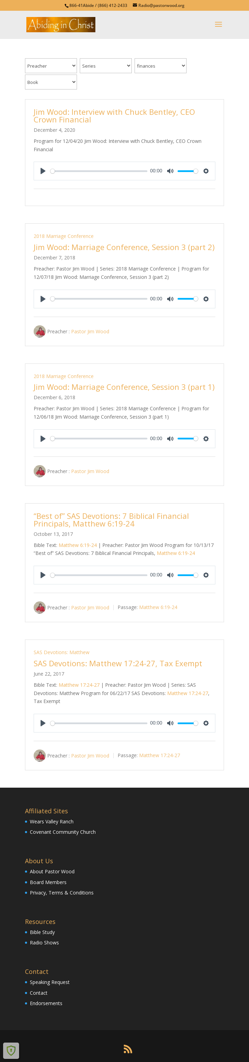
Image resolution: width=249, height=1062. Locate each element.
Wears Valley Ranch (52, 821)
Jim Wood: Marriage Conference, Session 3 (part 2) (124, 247)
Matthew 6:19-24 (78, 545)
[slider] (98, 171)
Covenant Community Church (63, 832)
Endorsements (46, 1003)
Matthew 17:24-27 (79, 685)
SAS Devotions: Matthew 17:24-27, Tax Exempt (118, 663)
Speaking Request (50, 982)
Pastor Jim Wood (90, 331)
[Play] (43, 171)
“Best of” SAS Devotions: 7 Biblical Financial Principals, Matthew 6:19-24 (111, 520)
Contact (39, 993)
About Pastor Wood (52, 871)
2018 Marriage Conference (64, 236)
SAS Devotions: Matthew (61, 652)
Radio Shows (44, 942)
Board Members (48, 882)
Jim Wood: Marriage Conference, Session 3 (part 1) (124, 387)
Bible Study (42, 932)
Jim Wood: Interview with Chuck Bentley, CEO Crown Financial (114, 115)
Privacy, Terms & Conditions (62, 892)
